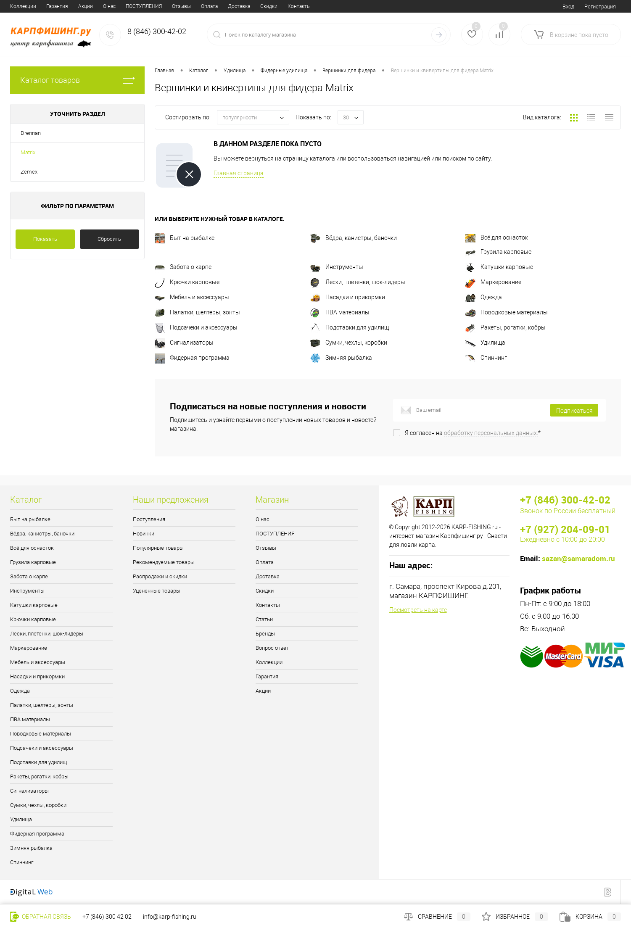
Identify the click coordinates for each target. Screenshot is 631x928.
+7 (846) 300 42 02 (107, 916)
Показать (45, 239)
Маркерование (493, 282)
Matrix (28, 152)
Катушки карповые (499, 267)
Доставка (146, 6)
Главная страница (239, 173)
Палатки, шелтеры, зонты (197, 312)
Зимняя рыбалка (341, 357)
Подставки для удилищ (349, 327)
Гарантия (267, 676)
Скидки (176, 6)
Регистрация (600, 6)
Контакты (206, 6)
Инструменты (336, 267)
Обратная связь (40, 916)
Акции (263, 691)
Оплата (116, 6)
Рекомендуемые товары (164, 562)
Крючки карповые (187, 282)
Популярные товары (158, 548)
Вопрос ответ (299, 6)
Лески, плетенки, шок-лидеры (357, 282)
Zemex (29, 172)
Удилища (485, 342)
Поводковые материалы (506, 312)
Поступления (149, 519)
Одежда (483, 297)
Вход (568, 6)
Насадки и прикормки (347, 297)
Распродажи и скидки (160, 576)
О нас (16, 6)
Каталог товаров (77, 80)
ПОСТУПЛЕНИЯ (51, 6)
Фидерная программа (192, 357)
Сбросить (109, 239)
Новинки (143, 533)
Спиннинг (486, 357)
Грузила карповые (498, 251)
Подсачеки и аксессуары (196, 327)
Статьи (236, 6)
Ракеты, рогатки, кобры (505, 327)
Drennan (31, 133)
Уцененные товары (156, 591)
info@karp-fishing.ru (169, 916)
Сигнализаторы (184, 342)
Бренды (263, 6)
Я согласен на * (473, 433)
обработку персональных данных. (491, 433)
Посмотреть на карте (418, 609)
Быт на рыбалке (184, 238)
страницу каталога (309, 158)
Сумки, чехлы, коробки (348, 342)
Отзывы (88, 6)
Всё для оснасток (496, 237)
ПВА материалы (340, 312)
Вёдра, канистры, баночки (353, 238)
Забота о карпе (183, 267)
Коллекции (269, 662)
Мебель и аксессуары (192, 297)
